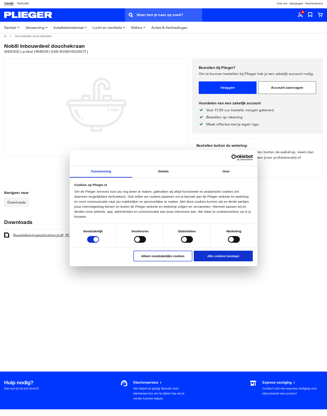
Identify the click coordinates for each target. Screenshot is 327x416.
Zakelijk (9, 3)
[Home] (5, 36)
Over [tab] (226, 171)
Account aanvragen (287, 87)
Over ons (282, 3)
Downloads (17, 202)
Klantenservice (314, 3)
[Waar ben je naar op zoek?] (169, 15)
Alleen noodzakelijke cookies (163, 256)
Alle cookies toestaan (223, 256)
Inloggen (227, 87)
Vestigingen (296, 3)
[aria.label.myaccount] (300, 15)
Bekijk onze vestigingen (216, 171)
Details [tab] (163, 171)
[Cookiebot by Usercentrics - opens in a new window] (234, 157)
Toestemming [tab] (101, 171)
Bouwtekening (45, 235)
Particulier (23, 3)
